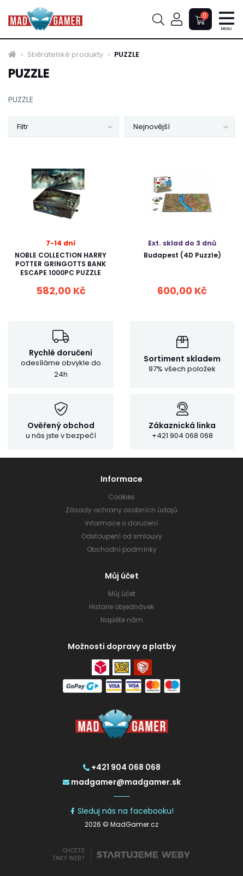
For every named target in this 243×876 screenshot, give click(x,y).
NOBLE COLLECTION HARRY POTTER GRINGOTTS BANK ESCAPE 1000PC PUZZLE (60, 263)
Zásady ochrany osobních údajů (121, 510)
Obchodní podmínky (122, 549)
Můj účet (121, 593)
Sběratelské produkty (65, 54)
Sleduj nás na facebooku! (121, 810)
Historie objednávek (121, 606)
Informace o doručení (121, 523)
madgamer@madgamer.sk (122, 781)
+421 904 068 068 (122, 767)
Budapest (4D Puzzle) (182, 255)
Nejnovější (151, 126)
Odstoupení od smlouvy (121, 536)
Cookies (121, 496)
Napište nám (121, 619)
